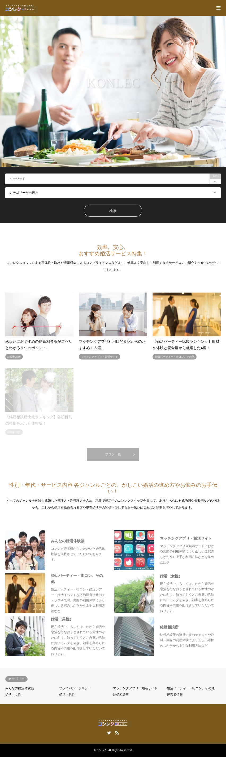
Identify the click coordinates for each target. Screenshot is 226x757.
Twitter (109, 733)
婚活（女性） (14, 694)
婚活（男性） (68, 694)
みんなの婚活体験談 (19, 688)
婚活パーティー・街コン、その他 (191, 688)
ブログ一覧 (113, 454)
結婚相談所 (121, 694)
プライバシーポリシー (75, 688)
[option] (113, 91)
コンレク (101, 750)
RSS (117, 733)
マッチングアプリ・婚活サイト (135, 688)
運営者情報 (175, 694)
